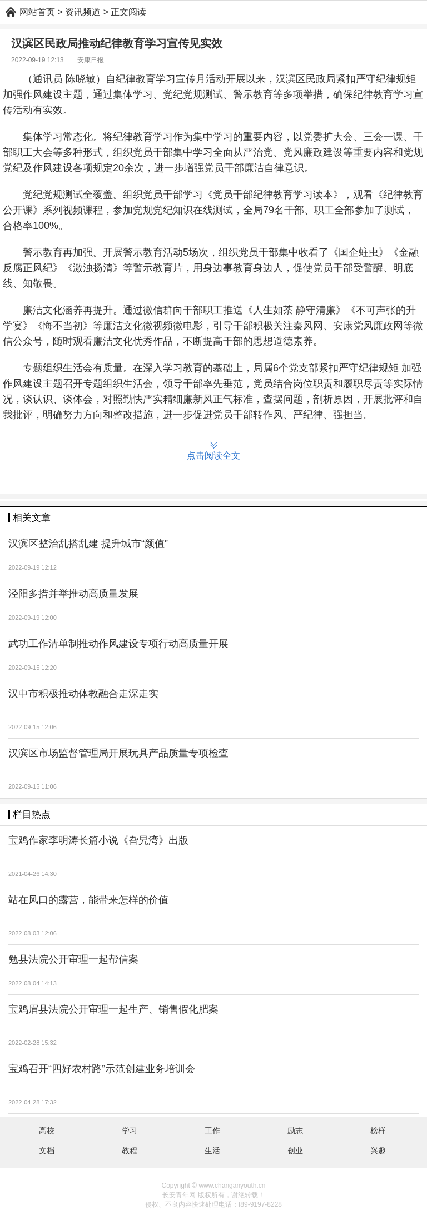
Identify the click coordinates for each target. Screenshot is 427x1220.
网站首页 (37, 12)
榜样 (378, 1130)
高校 (46, 1130)
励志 (295, 1130)
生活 (212, 1150)
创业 (295, 1150)
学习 (129, 1130)
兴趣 (378, 1150)
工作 (212, 1130)
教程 (129, 1150)
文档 (46, 1150)
